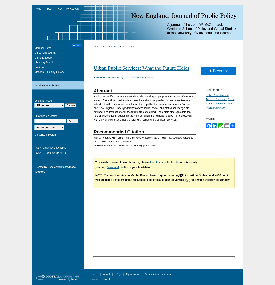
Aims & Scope (43, 57)
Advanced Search (45, 134)
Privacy (94, 279)
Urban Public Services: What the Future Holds (141, 68)
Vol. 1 (116, 46)
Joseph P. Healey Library (49, 72)
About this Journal (45, 52)
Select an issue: (43, 100)
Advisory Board (44, 62)
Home (96, 46)
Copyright (106, 279)
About (106, 274)
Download (218, 71)
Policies (39, 67)
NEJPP (106, 46)
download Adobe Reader (164, 162)
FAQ (118, 274)
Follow (76, 45)
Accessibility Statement (158, 274)
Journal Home (43, 48)
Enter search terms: (45, 116)
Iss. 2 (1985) (127, 46)
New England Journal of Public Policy (137, 22)
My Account (132, 274)
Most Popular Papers (47, 85)
